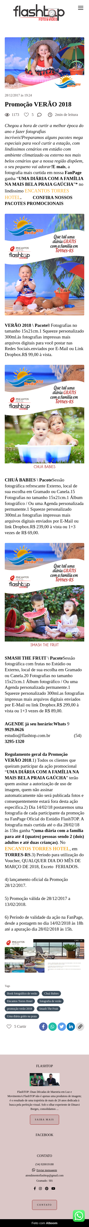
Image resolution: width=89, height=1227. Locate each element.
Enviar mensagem (47, 1170)
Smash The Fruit (48, 1008)
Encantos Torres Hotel (20, 1001)
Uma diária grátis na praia (22, 1016)
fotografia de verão (50, 1001)
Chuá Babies (51, 993)
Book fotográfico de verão (22, 993)
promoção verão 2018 (19, 1008)
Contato (44, 1204)
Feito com (44, 1223)
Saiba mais (44, 1119)
